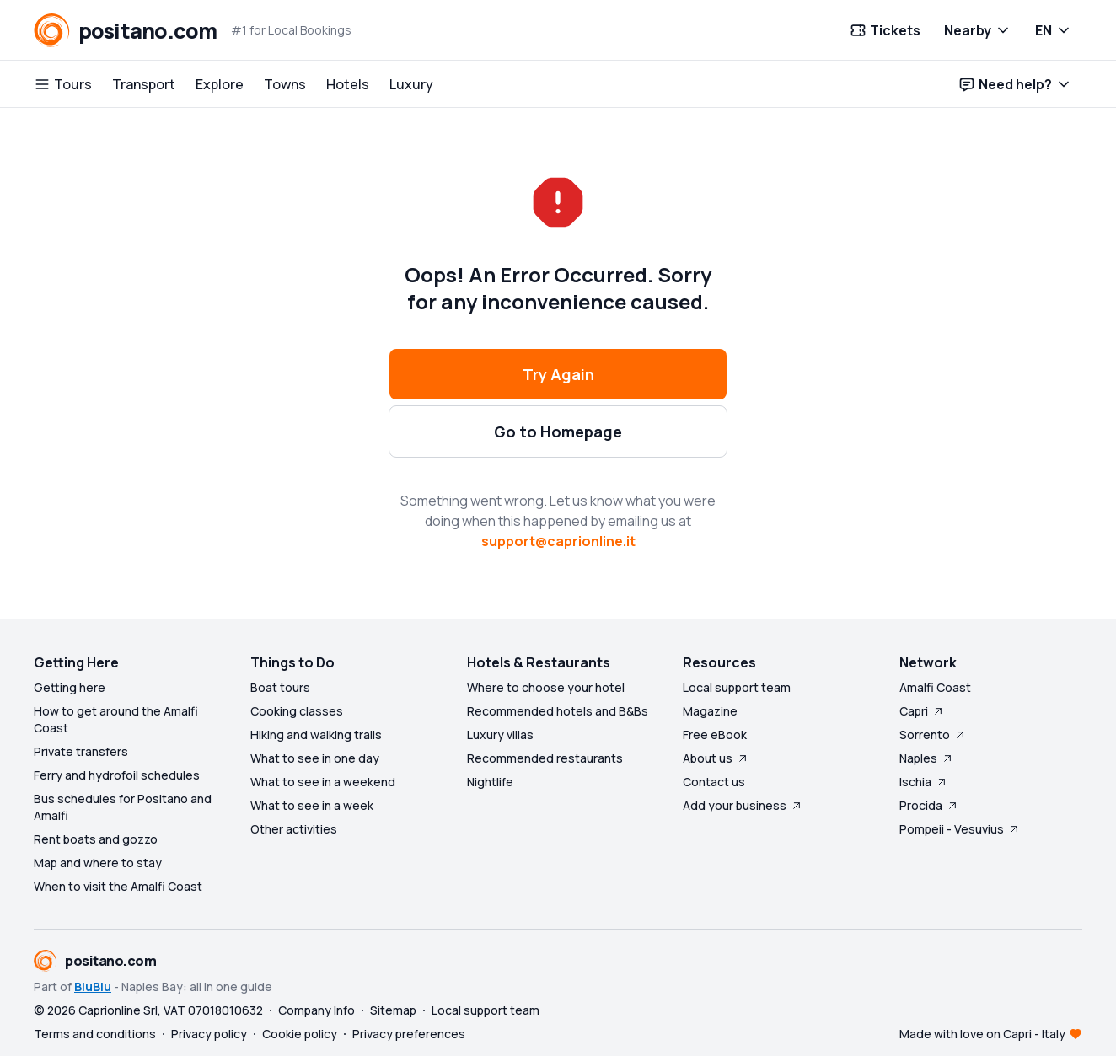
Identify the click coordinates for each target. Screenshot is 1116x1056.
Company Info (316, 1010)
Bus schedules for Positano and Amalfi (123, 807)
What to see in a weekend (322, 782)
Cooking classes (296, 711)
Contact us (714, 782)
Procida (929, 805)
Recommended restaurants (545, 758)
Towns (285, 84)
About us (716, 758)
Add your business (743, 805)
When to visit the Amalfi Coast (118, 886)
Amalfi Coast (935, 687)
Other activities (293, 829)
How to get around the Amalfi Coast (116, 719)
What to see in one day (314, 758)
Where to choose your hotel (546, 687)
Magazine (710, 711)
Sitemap (393, 1010)
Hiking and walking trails (316, 734)
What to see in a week (311, 805)
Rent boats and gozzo (96, 839)
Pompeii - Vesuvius (960, 829)
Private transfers (81, 751)
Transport (143, 84)
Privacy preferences (408, 1034)
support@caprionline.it (558, 541)
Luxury (411, 84)
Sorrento (933, 734)
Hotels (347, 84)
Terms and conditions (95, 1034)
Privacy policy (209, 1034)
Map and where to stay (98, 863)
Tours (63, 84)
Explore (220, 84)
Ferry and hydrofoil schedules (117, 775)
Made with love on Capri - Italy (982, 1034)
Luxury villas (500, 734)
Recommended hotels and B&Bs (557, 711)
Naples (926, 758)
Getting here (69, 687)
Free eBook (715, 734)
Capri (922, 711)
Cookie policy (299, 1034)
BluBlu (92, 986)
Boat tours (280, 687)
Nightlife (490, 782)
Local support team (737, 687)
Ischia (923, 782)
